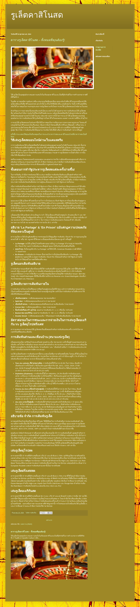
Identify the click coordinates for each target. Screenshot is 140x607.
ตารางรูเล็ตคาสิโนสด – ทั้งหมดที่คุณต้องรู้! (38, 40)
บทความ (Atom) (26, 524)
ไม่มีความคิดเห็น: (31, 513)
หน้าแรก (49, 520)
